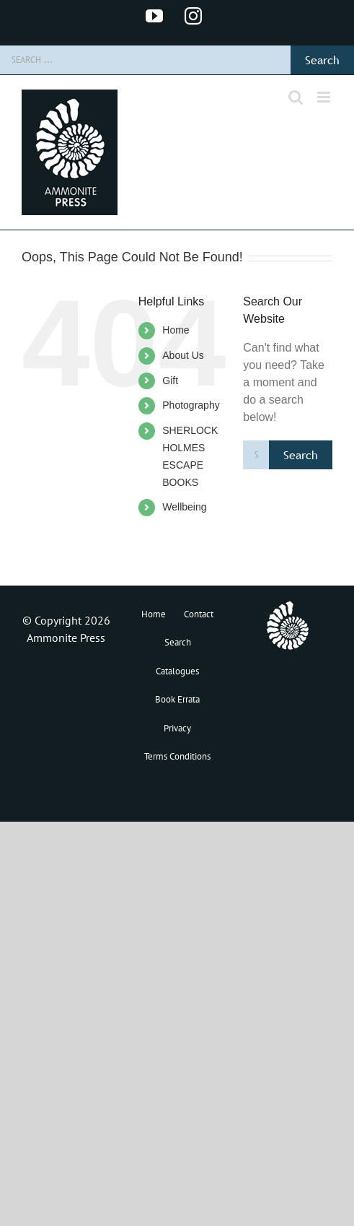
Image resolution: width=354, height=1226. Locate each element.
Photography (190, 405)
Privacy (177, 728)
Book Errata (177, 699)
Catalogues (177, 671)
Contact (198, 614)
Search (177, 642)
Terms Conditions (177, 756)
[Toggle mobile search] (295, 97)
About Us (183, 355)
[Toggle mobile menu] (324, 97)
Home (175, 330)
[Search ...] (145, 59)
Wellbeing (184, 507)
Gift (170, 380)
